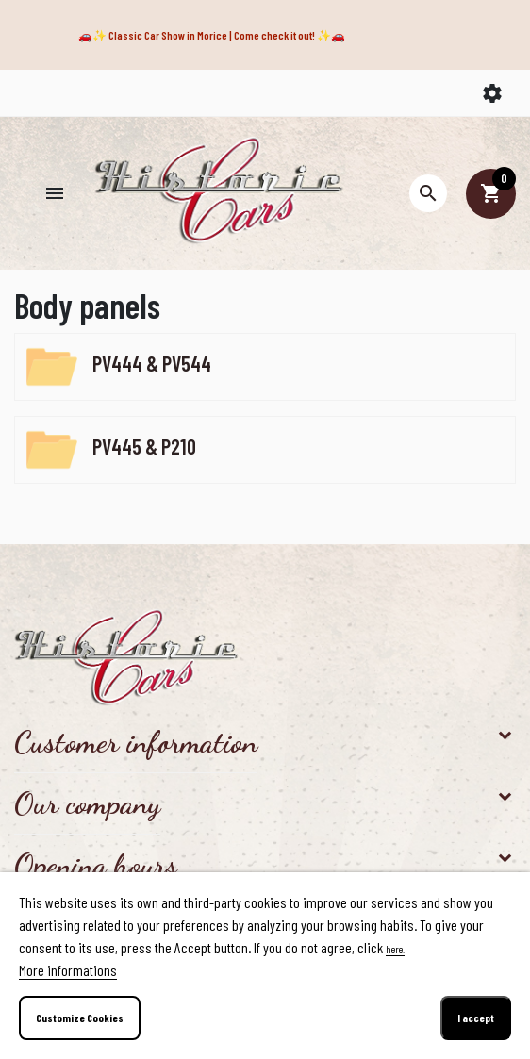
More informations (68, 970)
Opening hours (95, 865)
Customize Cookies (80, 1017)
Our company (87, 803)
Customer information (135, 742)
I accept (475, 1017)
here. (395, 948)
